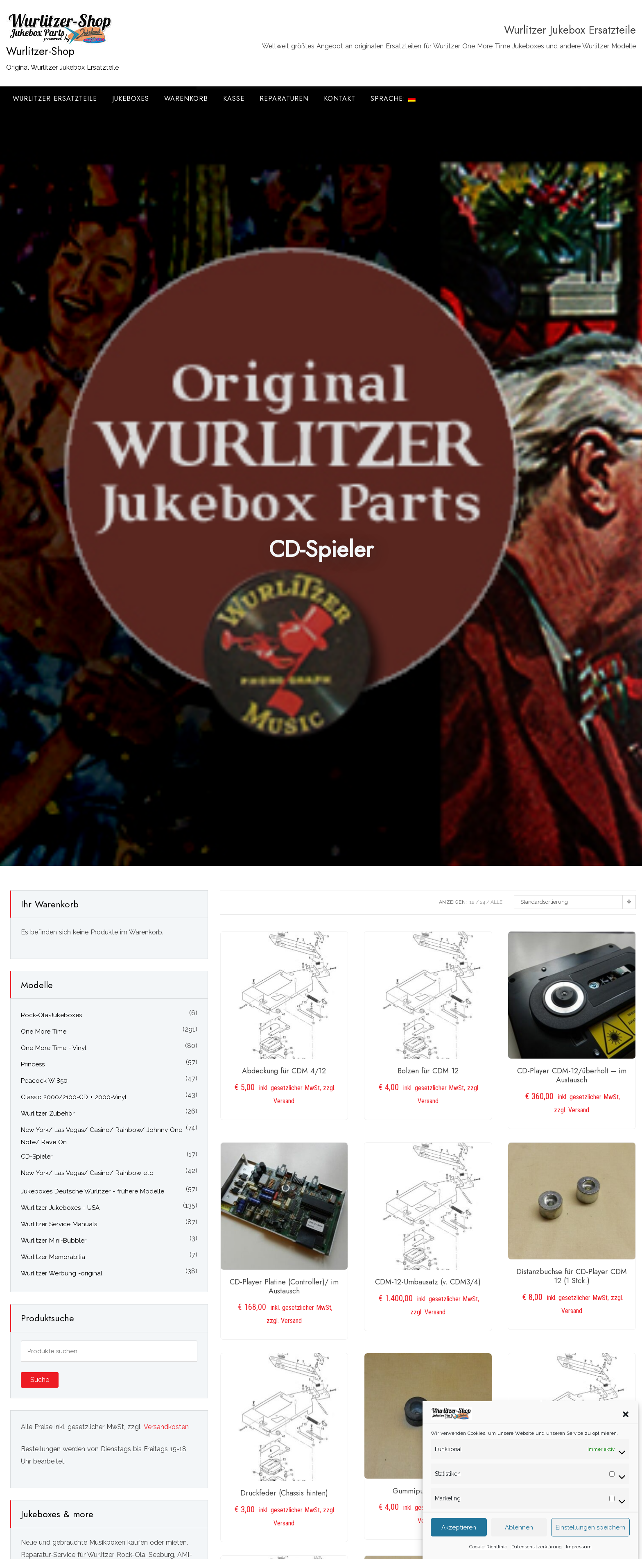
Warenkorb (186, 98)
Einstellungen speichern (590, 1537)
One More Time (43, 1031)
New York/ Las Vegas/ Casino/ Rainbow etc (87, 1173)
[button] (626, 1424)
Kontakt (339, 98)
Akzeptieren (458, 1537)
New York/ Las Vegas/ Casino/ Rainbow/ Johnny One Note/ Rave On (101, 1136)
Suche (39, 1380)
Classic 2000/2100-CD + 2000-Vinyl (74, 1097)
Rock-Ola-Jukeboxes (51, 1015)
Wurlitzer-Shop (40, 51)
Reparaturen (284, 98)
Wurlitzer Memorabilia (53, 1257)
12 (472, 902)
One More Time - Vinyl (53, 1048)
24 (482, 902)
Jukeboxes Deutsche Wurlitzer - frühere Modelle (92, 1191)
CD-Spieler (36, 1156)
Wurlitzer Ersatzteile (55, 98)
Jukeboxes (130, 98)
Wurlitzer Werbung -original (61, 1273)
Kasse (233, 98)
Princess (33, 1064)
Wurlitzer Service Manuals (59, 1224)
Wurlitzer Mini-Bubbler (53, 1240)
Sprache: (393, 98)
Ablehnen (519, 1537)
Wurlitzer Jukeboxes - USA (60, 1207)
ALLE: (497, 902)
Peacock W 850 (44, 1080)
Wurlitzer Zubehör (48, 1113)
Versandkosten (166, 1427)
